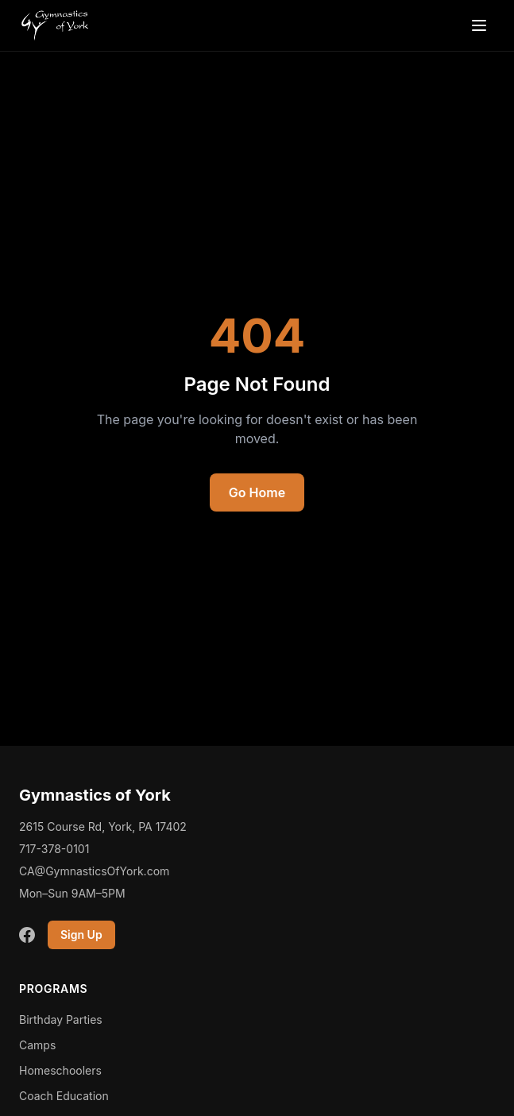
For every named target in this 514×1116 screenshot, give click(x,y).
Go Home (257, 492)
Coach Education (64, 1095)
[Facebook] (27, 935)
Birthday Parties (60, 1019)
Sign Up (81, 934)
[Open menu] (479, 25)
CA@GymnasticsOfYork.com (94, 871)
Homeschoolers (60, 1070)
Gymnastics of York (95, 795)
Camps (37, 1045)
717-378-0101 (54, 848)
